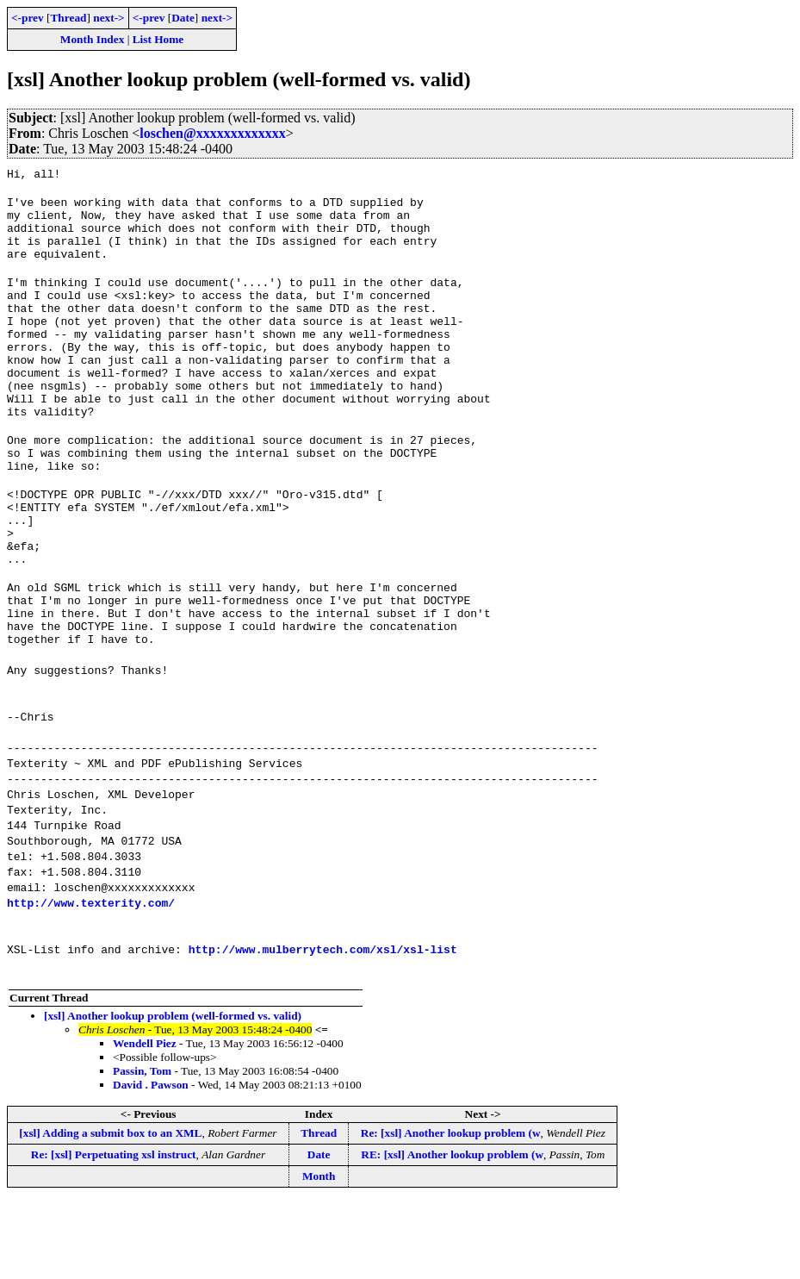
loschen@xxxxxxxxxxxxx (213, 133)
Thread (68, 17)
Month (319, 1253)
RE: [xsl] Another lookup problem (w (452, 1232)
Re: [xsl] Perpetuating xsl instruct (113, 1232)
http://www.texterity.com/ (91, 980)
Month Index (92, 39)
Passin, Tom (142, 1148)
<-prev (27, 17)
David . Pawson (151, 1162)
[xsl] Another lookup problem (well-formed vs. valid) (172, 1093)
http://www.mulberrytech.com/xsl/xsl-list (323, 1026)
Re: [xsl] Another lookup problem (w (451, 1210)
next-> (108, 17)
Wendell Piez (145, 1120)
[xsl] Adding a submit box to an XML (110, 1210)
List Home (158, 39)
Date (183, 17)
